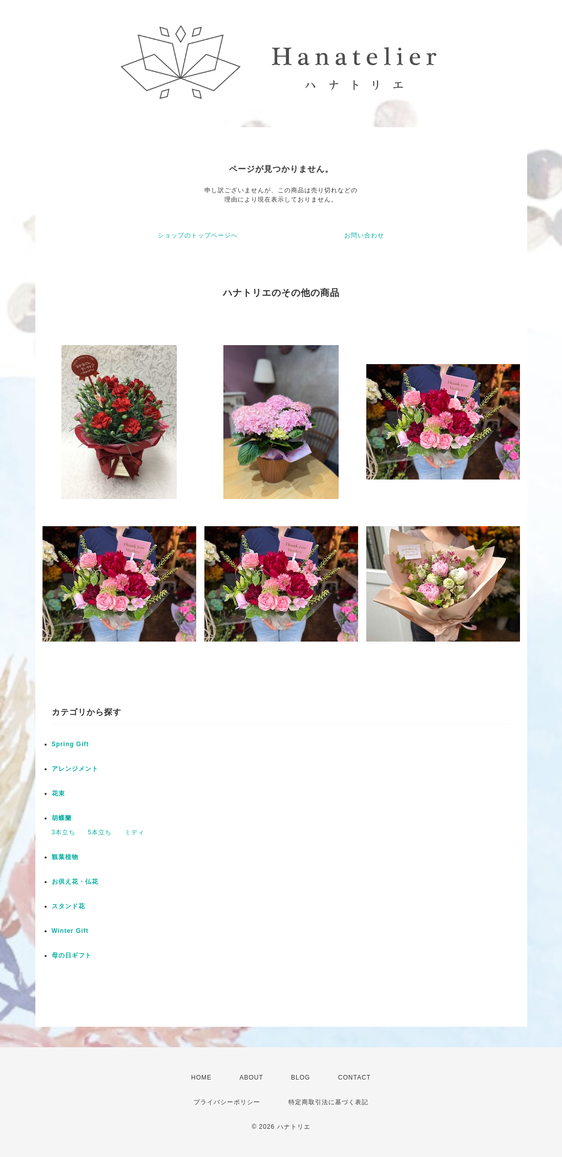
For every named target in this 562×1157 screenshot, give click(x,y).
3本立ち (64, 832)
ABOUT (251, 1077)
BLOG (300, 1077)
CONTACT (354, 1077)
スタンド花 (68, 906)
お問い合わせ (364, 235)
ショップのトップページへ (198, 235)
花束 (58, 793)
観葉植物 (65, 857)
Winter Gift (70, 930)
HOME (201, 1077)
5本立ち (100, 832)
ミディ (134, 832)
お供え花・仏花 (75, 881)
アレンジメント (75, 768)
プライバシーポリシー (227, 1102)
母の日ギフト (72, 955)
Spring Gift (70, 744)
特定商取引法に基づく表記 (328, 1102)
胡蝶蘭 (62, 818)
